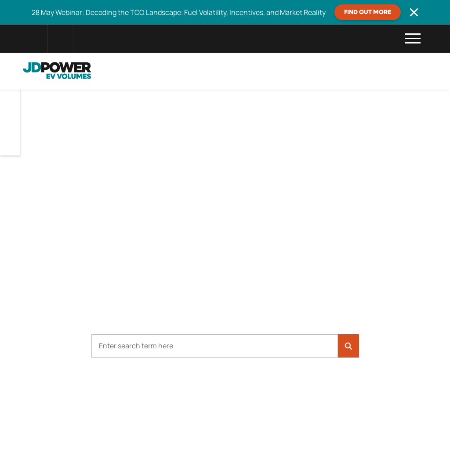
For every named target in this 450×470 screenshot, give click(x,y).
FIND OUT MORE (367, 12)
